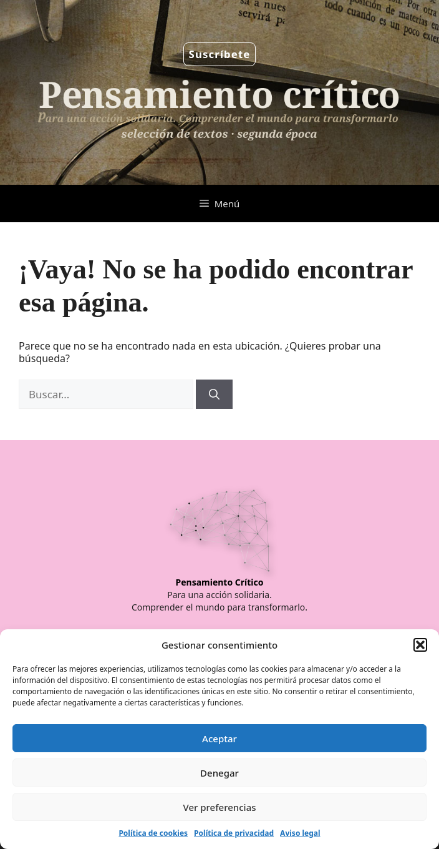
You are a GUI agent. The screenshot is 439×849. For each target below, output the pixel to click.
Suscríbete (220, 54)
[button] (420, 645)
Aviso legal (300, 833)
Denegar (219, 773)
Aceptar (219, 738)
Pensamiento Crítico (220, 582)
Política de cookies (153, 833)
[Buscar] (214, 395)
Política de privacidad (234, 833)
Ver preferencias (219, 807)
